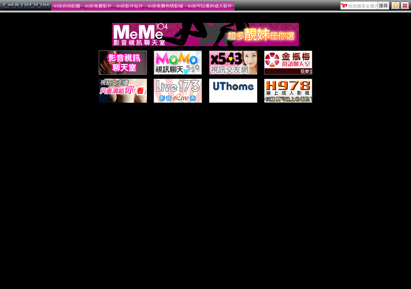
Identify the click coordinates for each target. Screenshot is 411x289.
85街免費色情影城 (165, 6)
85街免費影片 (98, 6)
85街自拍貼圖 (67, 6)
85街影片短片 (129, 6)
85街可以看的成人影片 (210, 6)
